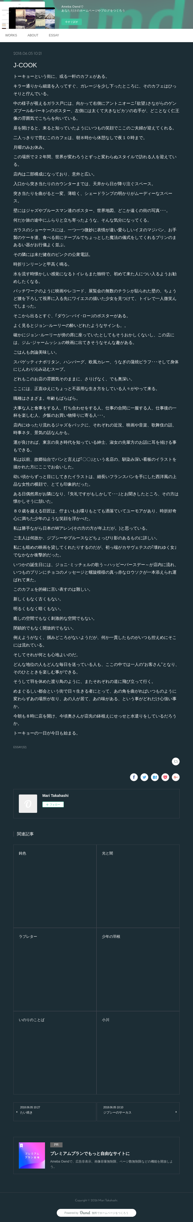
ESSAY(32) (19, 747)
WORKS (11, 35)
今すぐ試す (71, 21)
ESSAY (54, 35)
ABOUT (32, 35)
